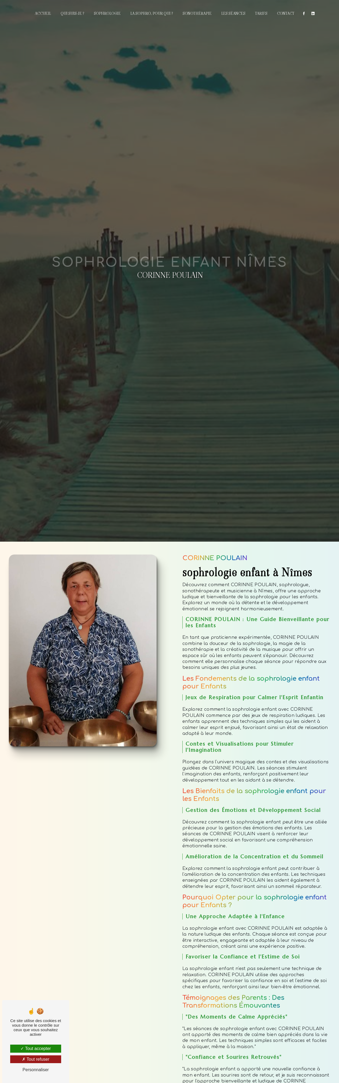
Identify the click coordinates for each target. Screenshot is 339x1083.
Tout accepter (35, 1048)
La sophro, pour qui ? (151, 13)
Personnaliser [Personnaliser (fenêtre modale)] (36, 1069)
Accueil (43, 13)
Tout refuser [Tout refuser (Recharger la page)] (35, 1059)
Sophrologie (107, 13)
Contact (285, 13)
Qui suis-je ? (72, 13)
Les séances (233, 13)
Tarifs (261, 13)
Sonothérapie (197, 13)
